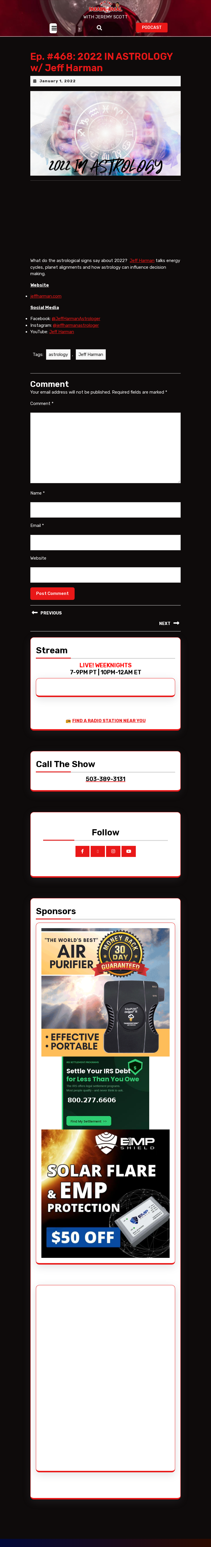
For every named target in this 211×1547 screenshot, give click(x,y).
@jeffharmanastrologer (76, 325)
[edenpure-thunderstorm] (105, 991)
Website (38, 558)
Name (37, 493)
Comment (42, 403)
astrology (58, 354)
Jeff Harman (142, 260)
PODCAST (155, 27)
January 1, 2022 (57, 81)
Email (37, 525)
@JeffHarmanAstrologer (76, 318)
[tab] (53, 28)
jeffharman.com (45, 296)
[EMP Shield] (105, 1193)
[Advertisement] (63, 1378)
